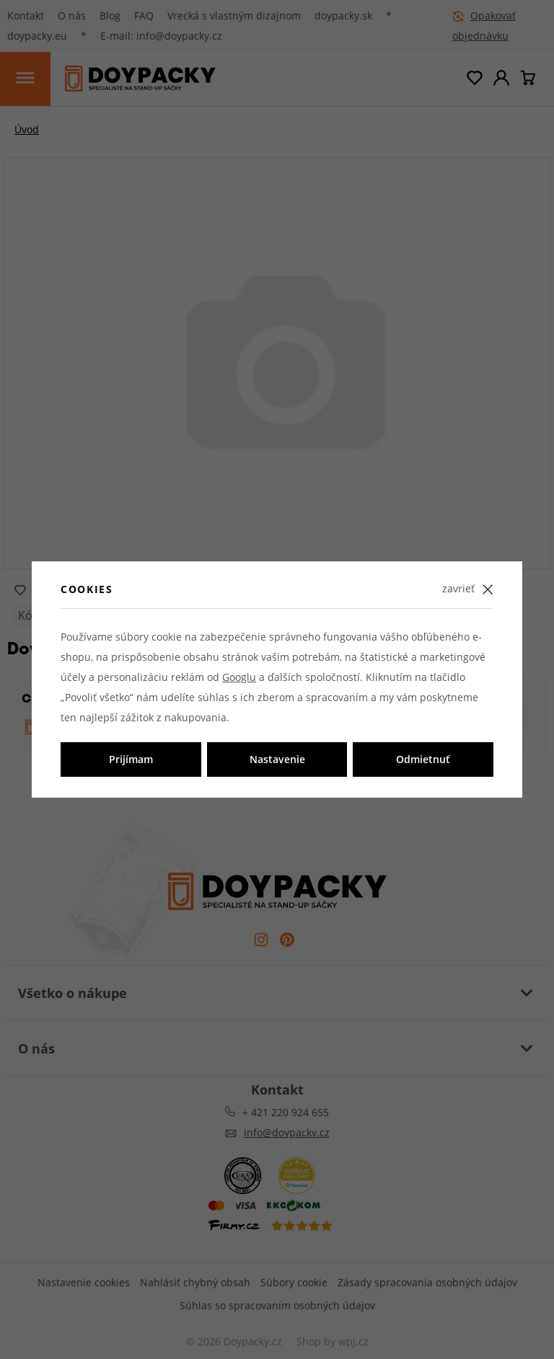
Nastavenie (277, 759)
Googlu (239, 677)
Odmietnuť (423, 759)
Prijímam (131, 759)
